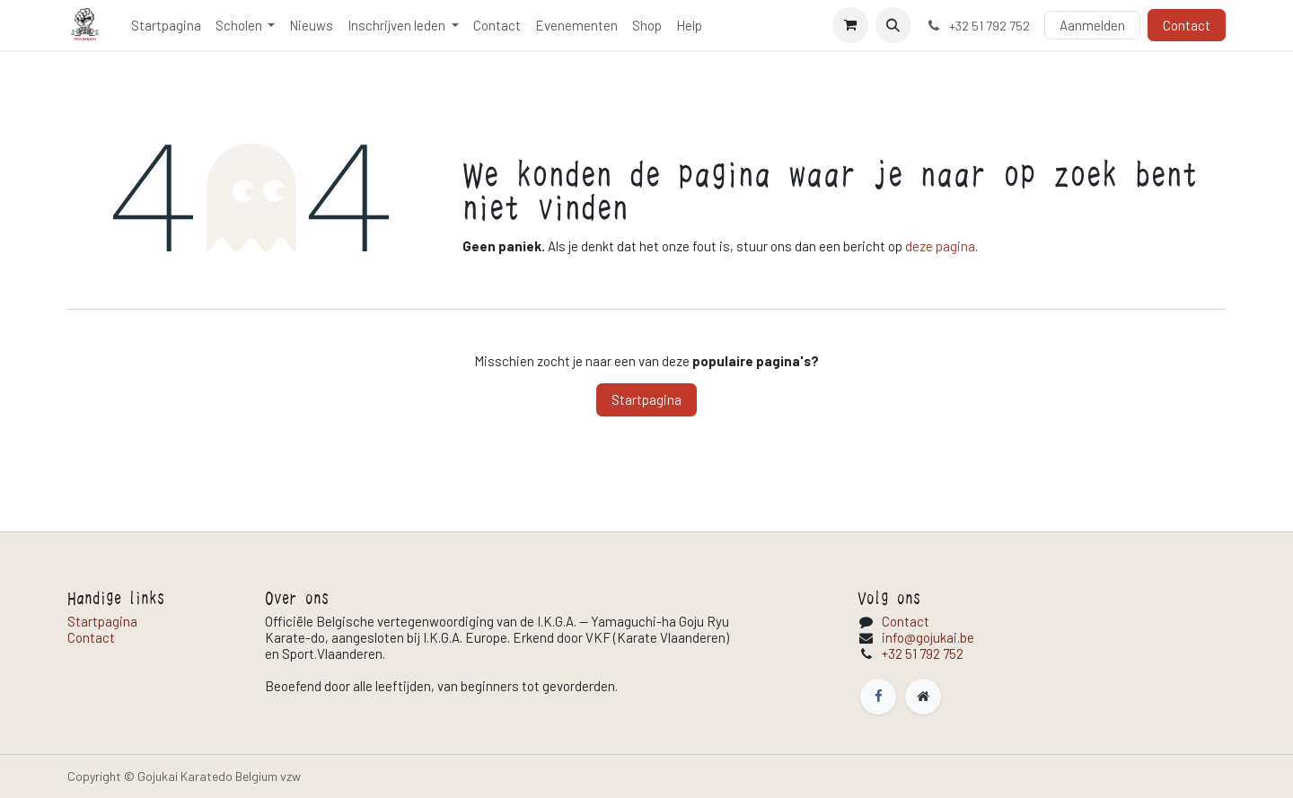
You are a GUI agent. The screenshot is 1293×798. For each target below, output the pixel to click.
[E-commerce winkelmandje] (850, 25)
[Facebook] (878, 697)
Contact (1186, 25)
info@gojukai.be (928, 637)
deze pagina (940, 246)
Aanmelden (1092, 25)
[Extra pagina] (923, 697)
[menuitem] (166, 25)
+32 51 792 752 (922, 653)
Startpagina (646, 399)
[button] (893, 25)
